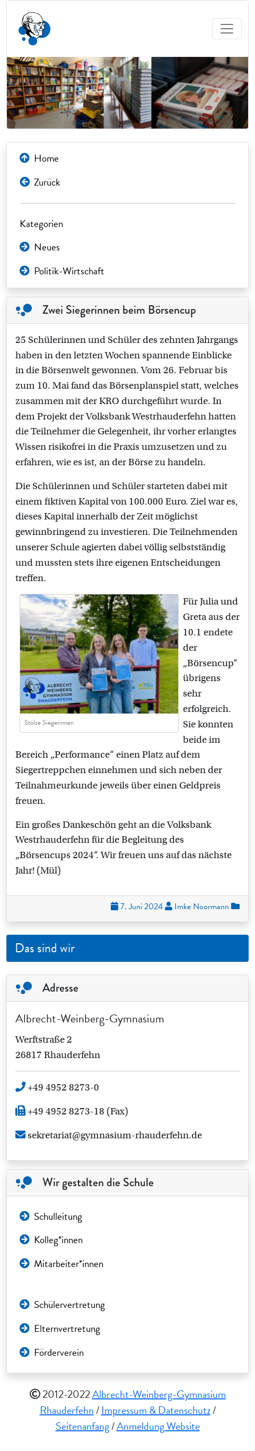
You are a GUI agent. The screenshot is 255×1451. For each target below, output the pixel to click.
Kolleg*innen (51, 1239)
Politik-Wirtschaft (62, 271)
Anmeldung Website (158, 1426)
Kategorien (41, 223)
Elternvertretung (60, 1328)
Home (39, 158)
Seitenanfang (82, 1426)
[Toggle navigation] (227, 28)
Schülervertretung (62, 1304)
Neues (40, 247)
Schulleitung (51, 1216)
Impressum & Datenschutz (155, 1410)
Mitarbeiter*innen (61, 1263)
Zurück (40, 182)
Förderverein (52, 1352)
